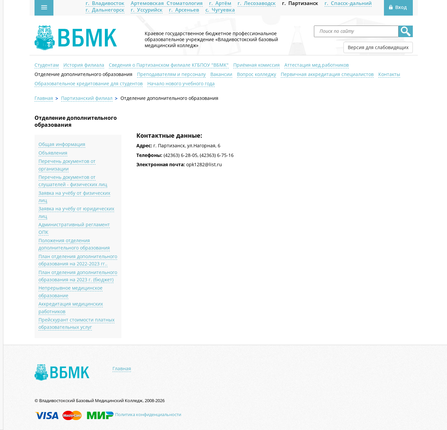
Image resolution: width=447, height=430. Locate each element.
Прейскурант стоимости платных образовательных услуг (76, 323)
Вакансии (221, 74)
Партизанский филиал (86, 98)
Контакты (389, 74)
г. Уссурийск (147, 9)
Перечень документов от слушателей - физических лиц (72, 180)
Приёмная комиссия (256, 65)
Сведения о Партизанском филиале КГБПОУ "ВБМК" (169, 65)
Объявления (52, 153)
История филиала (83, 65)
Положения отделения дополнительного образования (74, 244)
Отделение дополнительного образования (83, 74)
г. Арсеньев (184, 9)
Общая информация (61, 144)
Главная (44, 98)
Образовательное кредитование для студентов (89, 83)
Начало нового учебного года (181, 83)
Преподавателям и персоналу (171, 74)
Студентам (47, 65)
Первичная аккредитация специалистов (327, 74)
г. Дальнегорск (105, 9)
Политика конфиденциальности (148, 414)
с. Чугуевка (220, 9)
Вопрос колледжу (256, 74)
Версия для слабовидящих (378, 47)
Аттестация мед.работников (316, 65)
